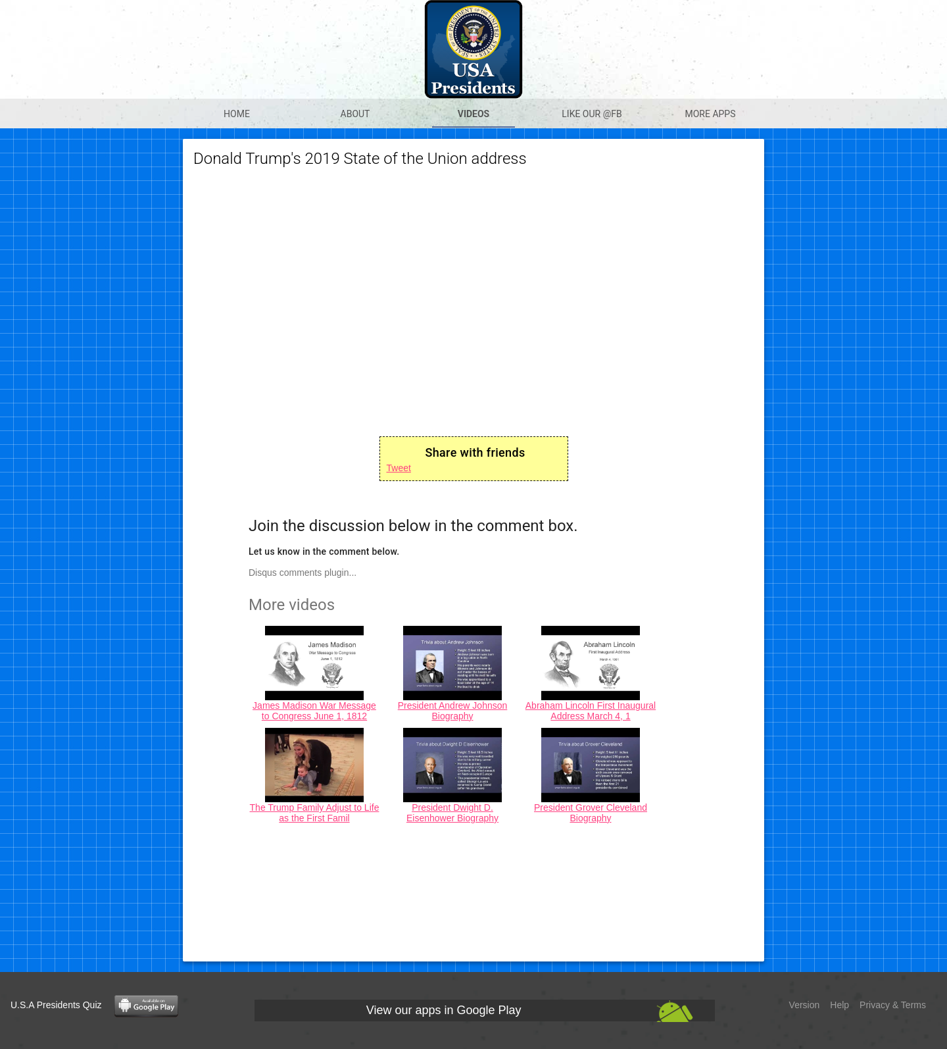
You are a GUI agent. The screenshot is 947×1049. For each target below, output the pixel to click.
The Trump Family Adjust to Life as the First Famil (314, 812)
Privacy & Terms (893, 1005)
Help (839, 1005)
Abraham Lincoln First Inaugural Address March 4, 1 (590, 710)
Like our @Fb (591, 114)
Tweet (399, 468)
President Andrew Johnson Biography (453, 710)
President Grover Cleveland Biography (590, 812)
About (355, 114)
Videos (474, 114)
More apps (710, 114)
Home (237, 114)
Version (804, 1005)
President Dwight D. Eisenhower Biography (452, 812)
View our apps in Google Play (444, 1010)
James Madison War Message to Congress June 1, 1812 (314, 710)
